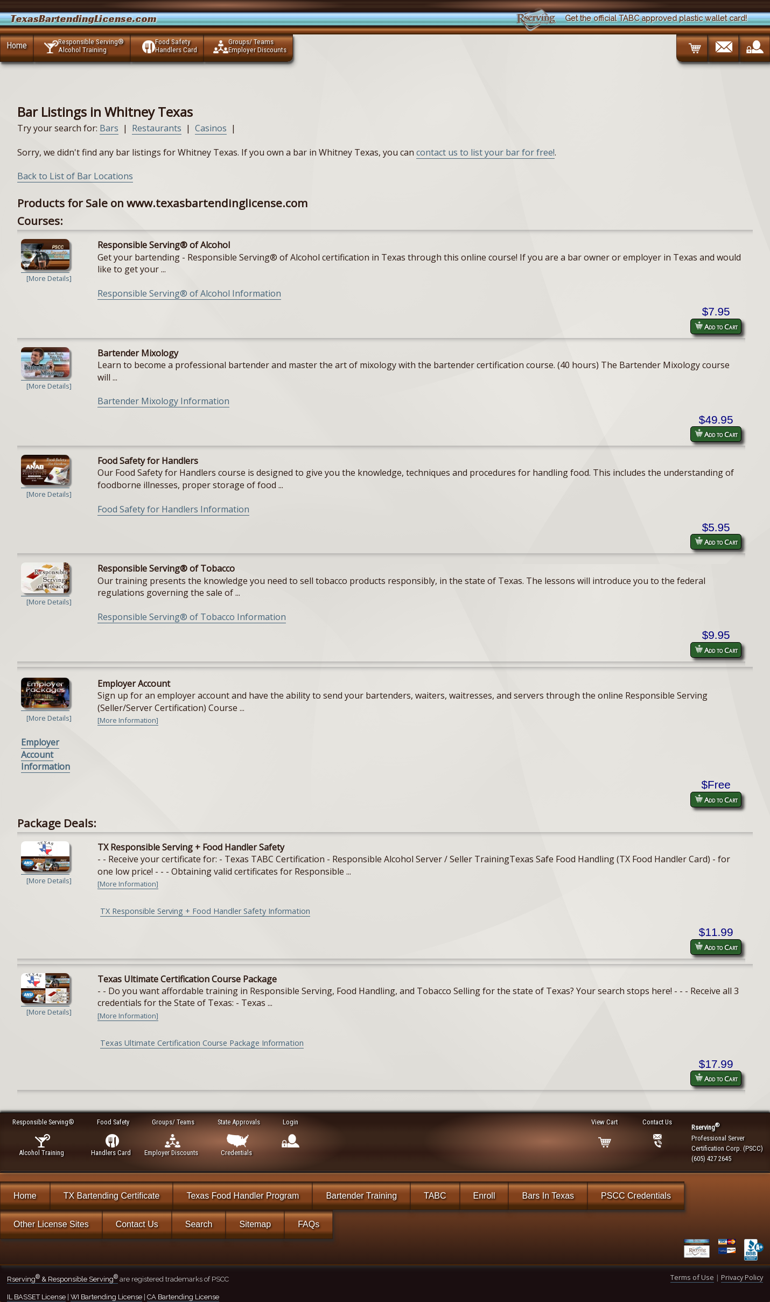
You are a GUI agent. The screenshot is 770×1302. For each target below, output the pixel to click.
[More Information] (127, 720)
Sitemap (255, 1224)
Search (199, 1224)
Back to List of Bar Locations (75, 176)
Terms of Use (692, 1277)
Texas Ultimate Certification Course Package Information (202, 1043)
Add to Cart (716, 326)
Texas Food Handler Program (242, 1195)
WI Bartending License (106, 1297)
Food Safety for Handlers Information (173, 509)
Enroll (484, 1195)
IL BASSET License (36, 1297)
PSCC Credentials (636, 1195)
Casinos (211, 128)
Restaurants (156, 128)
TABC (435, 1195)
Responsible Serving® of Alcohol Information (189, 293)
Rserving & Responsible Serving (62, 1279)
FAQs (308, 1224)
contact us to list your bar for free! (485, 152)
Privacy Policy (742, 1277)
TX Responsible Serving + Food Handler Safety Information (205, 911)
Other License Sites (51, 1224)
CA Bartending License (183, 1297)
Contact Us (137, 1224)
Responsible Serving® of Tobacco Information (191, 617)
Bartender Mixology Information (163, 401)
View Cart (605, 1122)
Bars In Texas (548, 1195)
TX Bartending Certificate (112, 1195)
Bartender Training (361, 1195)
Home (16, 45)
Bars (109, 128)
